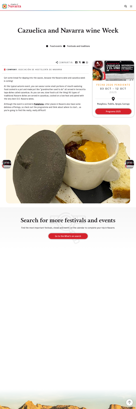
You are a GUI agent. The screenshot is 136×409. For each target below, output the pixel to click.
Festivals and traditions (78, 46)
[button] (6, 164)
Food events (56, 46)
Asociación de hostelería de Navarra (40, 69)
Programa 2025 (113, 111)
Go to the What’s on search (68, 236)
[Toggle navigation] (131, 6)
